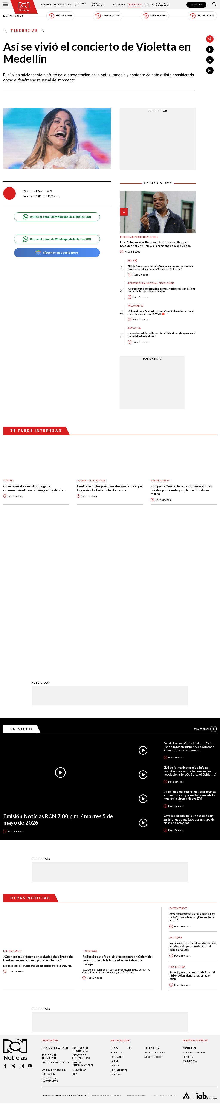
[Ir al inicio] (24, 7)
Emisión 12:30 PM (107, 16)
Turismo (8, 480)
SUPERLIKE (188, 915)
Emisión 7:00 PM (154, 16)
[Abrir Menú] (5, 5)
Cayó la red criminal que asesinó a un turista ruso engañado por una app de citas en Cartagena (189, 677)
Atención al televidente (49, 915)
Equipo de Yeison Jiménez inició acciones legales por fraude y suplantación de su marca (181, 490)
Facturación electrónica (80, 907)
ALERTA (115, 923)
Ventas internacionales (82, 922)
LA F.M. (114, 919)
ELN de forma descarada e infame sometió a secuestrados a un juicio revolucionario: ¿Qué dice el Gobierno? (160, 267)
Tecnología (89, 809)
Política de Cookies (136, 953)
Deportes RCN (80, 4)
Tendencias (134, 4)
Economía (119, 4)
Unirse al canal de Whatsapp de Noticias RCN (57, 217)
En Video (21, 587)
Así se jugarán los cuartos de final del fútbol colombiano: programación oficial (192, 834)
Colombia (46, 4)
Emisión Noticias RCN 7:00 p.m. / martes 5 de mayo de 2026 (58, 677)
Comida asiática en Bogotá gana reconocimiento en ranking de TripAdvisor (34, 488)
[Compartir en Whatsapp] (210, 70)
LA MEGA (116, 932)
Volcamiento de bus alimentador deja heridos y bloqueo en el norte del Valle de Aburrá (161, 335)
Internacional (63, 4)
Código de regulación (55, 920)
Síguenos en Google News (56, 253)
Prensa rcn (48, 932)
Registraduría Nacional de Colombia (151, 283)
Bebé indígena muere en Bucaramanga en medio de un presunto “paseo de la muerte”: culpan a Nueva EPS (190, 653)
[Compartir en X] (210, 60)
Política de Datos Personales (106, 953)
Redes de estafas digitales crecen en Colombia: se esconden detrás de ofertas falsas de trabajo (117, 818)
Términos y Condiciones (164, 953)
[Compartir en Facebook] (210, 49)
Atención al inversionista (50, 938)
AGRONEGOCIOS (153, 915)
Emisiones (14, 15)
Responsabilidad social (56, 906)
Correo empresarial (54, 927)
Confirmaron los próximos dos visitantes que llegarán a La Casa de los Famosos (110, 488)
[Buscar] (214, 4)
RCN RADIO (116, 915)
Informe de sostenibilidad (81, 915)
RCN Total (117, 910)
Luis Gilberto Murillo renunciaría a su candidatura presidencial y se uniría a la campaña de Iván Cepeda (155, 244)
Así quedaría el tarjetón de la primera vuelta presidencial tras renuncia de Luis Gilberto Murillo (161, 290)
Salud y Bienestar (97, 4)
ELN (130, 260)
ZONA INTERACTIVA (194, 910)
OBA (74, 932)
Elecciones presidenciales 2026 (139, 237)
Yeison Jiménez (160, 480)
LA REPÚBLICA (152, 906)
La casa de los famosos (91, 480)
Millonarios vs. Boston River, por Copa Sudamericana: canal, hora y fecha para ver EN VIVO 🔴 (161, 312)
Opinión (148, 4)
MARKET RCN (190, 919)
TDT (130, 906)
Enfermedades (12, 809)
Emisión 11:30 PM (202, 16)
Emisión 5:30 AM (60, 16)
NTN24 (114, 906)
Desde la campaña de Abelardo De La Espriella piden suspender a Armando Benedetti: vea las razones (189, 605)
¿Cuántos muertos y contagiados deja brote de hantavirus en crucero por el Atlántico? (38, 816)
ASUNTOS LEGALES (154, 910)
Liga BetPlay (177, 825)
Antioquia (134, 328)
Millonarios (135, 305)
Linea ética (79, 927)
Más (205, 587)
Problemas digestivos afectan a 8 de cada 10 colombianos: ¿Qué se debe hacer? (192, 775)
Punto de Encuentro (162, 4)
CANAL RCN (196, 4)
